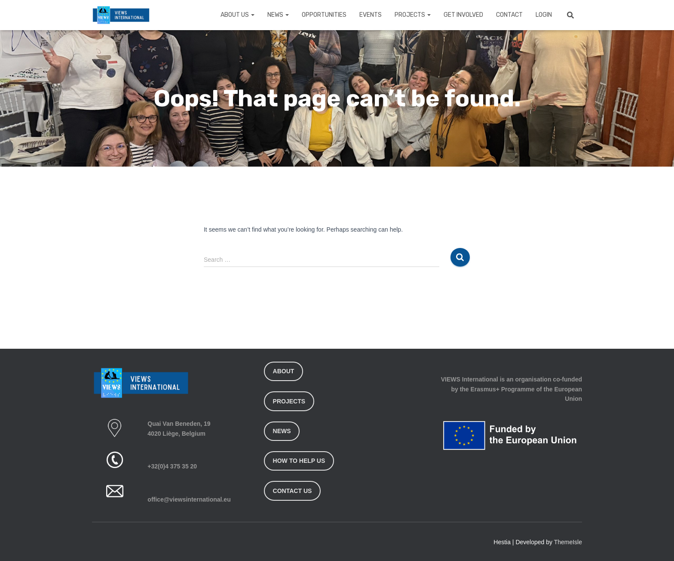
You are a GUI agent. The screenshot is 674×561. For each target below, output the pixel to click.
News (278, 15)
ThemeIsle (568, 542)
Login (544, 15)
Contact (509, 15)
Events (370, 15)
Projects (413, 15)
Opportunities (324, 15)
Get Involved (463, 15)
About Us (237, 15)
